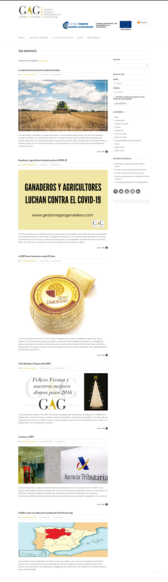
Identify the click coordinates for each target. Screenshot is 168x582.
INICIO (21, 38)
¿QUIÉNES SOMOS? (39, 38)
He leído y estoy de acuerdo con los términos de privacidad (129, 98)
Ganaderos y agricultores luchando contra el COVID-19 (42, 160)
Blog (116, 117)
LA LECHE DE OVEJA (63, 38)
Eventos (118, 127)
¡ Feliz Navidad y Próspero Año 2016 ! (34, 363)
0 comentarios (57, 74)
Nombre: (116, 88)
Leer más (101, 152)
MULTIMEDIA (93, 38)
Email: (115, 79)
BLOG (80, 38)
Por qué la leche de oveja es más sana (129, 173)
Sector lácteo (120, 147)
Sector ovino (119, 151)
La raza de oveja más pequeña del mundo (130, 170)
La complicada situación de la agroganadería (131, 182)
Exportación (119, 131)
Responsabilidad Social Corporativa (128, 141)
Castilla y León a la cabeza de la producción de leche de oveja (45, 512)
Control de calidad (121, 124)
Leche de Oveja (120, 134)
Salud (117, 144)
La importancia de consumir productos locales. (39, 70)
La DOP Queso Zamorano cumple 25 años (36, 256)
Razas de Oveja (121, 137)
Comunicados (120, 120)
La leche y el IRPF (26, 436)
